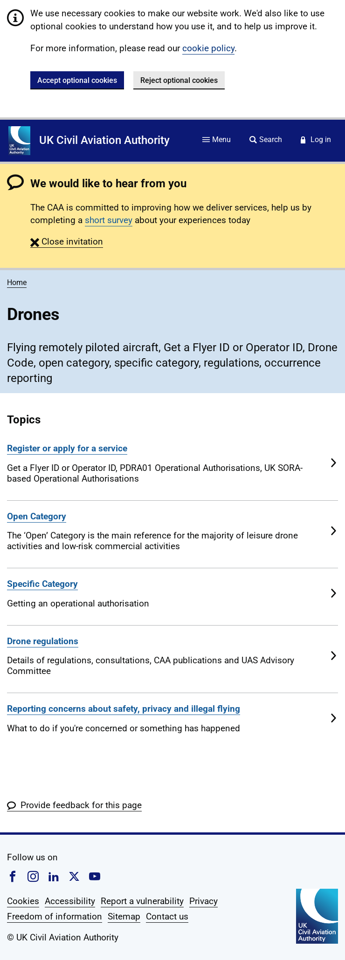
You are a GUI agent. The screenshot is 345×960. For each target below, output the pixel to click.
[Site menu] (216, 140)
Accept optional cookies (77, 80)
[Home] (19, 141)
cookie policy (208, 48)
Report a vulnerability (142, 901)
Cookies (23, 901)
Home (17, 282)
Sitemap (124, 916)
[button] (66, 241)
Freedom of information (54, 916)
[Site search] (265, 140)
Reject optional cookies (179, 80)
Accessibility (70, 901)
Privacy (203, 901)
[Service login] (316, 140)
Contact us (167, 916)
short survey (108, 220)
